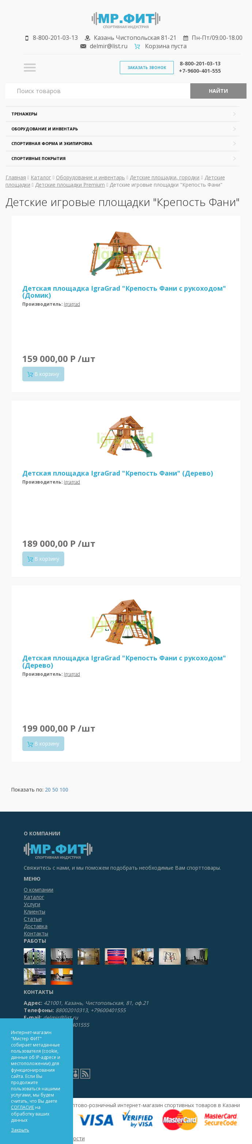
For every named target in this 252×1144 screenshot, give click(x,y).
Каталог (41, 177)
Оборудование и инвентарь (44, 128)
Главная (15, 177)
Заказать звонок (146, 67)
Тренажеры (24, 114)
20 (48, 789)
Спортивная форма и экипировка (51, 143)
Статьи (33, 918)
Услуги (32, 904)
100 (64, 789)
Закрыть (20, 1130)
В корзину (43, 373)
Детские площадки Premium (70, 184)
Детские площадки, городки (164, 177)
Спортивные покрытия (38, 158)
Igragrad (72, 304)
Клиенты (34, 911)
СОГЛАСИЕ (22, 1107)
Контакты (36, 933)
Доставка (35, 926)
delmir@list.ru (108, 46)
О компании (38, 889)
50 (55, 789)
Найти (218, 90)
